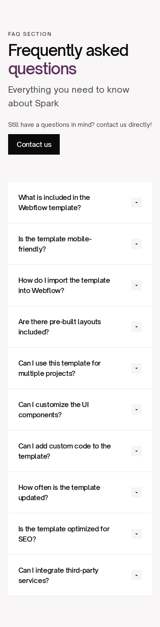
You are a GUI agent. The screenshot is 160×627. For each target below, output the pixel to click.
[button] (80, 202)
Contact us (34, 144)
